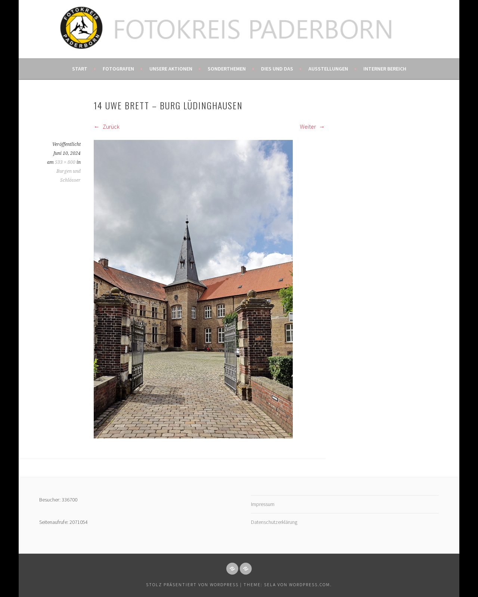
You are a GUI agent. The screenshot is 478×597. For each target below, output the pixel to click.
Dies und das (277, 68)
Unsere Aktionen (170, 68)
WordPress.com (309, 584)
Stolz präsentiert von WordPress (192, 584)
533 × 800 (65, 162)
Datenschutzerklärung (274, 522)
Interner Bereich (384, 68)
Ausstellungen (328, 68)
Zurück (107, 126)
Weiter (312, 126)
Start (79, 68)
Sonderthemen (227, 68)
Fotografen (118, 68)
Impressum (262, 504)
